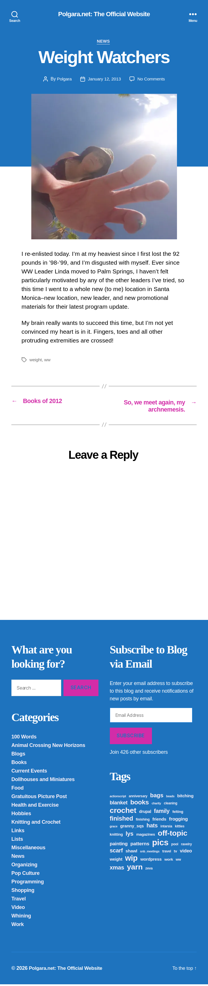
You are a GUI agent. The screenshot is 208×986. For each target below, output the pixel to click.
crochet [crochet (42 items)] (123, 812)
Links (17, 832)
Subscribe (131, 737)
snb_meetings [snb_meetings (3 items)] (149, 853)
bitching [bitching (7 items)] (185, 797)
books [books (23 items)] (139, 804)
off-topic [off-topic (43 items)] (172, 835)
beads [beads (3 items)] (170, 798)
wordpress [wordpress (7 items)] (151, 860)
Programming (27, 883)
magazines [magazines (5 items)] (145, 836)
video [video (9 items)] (186, 852)
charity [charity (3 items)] (156, 805)
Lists (17, 841)
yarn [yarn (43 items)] (135, 868)
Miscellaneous (28, 849)
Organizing (24, 866)
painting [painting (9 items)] (119, 845)
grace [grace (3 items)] (114, 828)
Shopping (22, 892)
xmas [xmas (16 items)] (117, 869)
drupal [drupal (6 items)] (145, 813)
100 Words (23, 738)
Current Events (29, 772)
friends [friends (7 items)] (159, 820)
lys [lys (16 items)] (129, 835)
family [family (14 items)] (162, 812)
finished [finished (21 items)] (121, 820)
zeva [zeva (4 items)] (149, 870)
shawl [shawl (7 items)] (131, 852)
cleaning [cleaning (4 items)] (170, 805)
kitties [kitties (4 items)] (179, 828)
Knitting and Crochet (36, 824)
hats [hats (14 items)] (152, 827)
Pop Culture (25, 875)
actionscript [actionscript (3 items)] (118, 798)
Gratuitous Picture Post (39, 798)
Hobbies (21, 815)
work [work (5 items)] (168, 861)
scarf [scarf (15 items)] (116, 852)
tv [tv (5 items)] (175, 853)
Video (18, 909)
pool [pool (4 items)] (174, 846)
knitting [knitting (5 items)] (116, 836)
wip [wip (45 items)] (131, 860)
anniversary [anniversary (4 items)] (138, 798)
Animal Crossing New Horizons (48, 747)
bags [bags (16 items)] (156, 797)
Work (17, 926)
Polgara (63, 80)
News (104, 42)
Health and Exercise (35, 806)
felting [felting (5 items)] (177, 813)
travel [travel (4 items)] (166, 853)
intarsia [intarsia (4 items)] (166, 828)
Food (17, 789)
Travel (18, 900)
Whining (21, 917)
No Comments (152, 80)
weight (36, 360)
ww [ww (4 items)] (178, 861)
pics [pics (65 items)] (160, 844)
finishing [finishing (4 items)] (142, 821)
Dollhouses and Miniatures (43, 781)
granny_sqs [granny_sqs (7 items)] (132, 827)
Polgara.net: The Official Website (104, 14)
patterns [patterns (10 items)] (139, 845)
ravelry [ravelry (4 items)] (186, 846)
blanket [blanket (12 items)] (119, 804)
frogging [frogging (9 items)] (178, 820)
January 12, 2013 (104, 80)
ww (48, 360)
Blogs (18, 755)
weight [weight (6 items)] (116, 861)
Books (19, 764)
